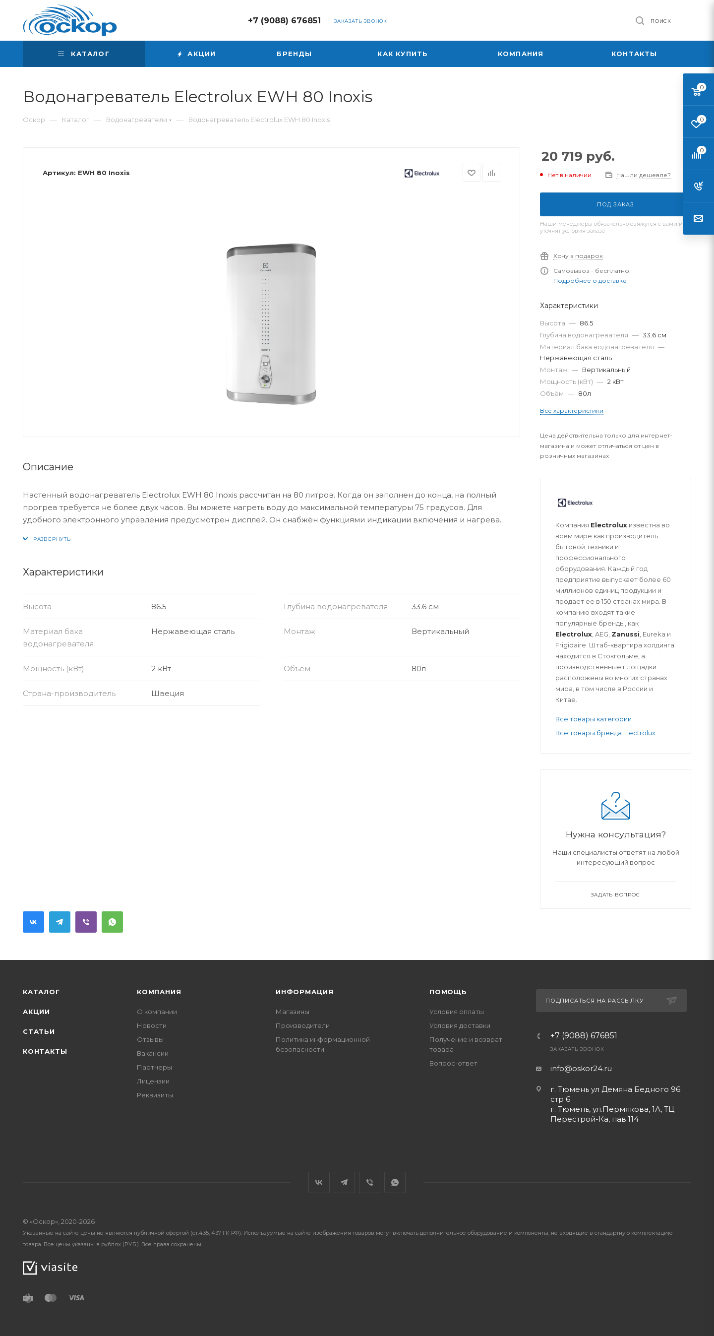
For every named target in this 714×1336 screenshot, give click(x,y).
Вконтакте (33, 922)
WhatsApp (112, 922)
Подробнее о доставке (590, 280)
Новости (152, 1025)
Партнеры (154, 1067)
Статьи (39, 1031)
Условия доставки (459, 1025)
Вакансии (153, 1053)
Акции (36, 1012)
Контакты (45, 1051)
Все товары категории (593, 719)
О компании (157, 1012)
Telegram (59, 922)
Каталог (41, 992)
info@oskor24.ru (581, 1068)
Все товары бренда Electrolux (605, 733)
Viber (86, 922)
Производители (303, 1025)
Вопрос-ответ (453, 1063)
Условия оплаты (456, 1012)
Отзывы (150, 1039)
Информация (305, 992)
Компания (159, 992)
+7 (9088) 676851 (284, 20)
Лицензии (153, 1081)
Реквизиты (155, 1095)
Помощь (448, 992)
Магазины (292, 1012)
